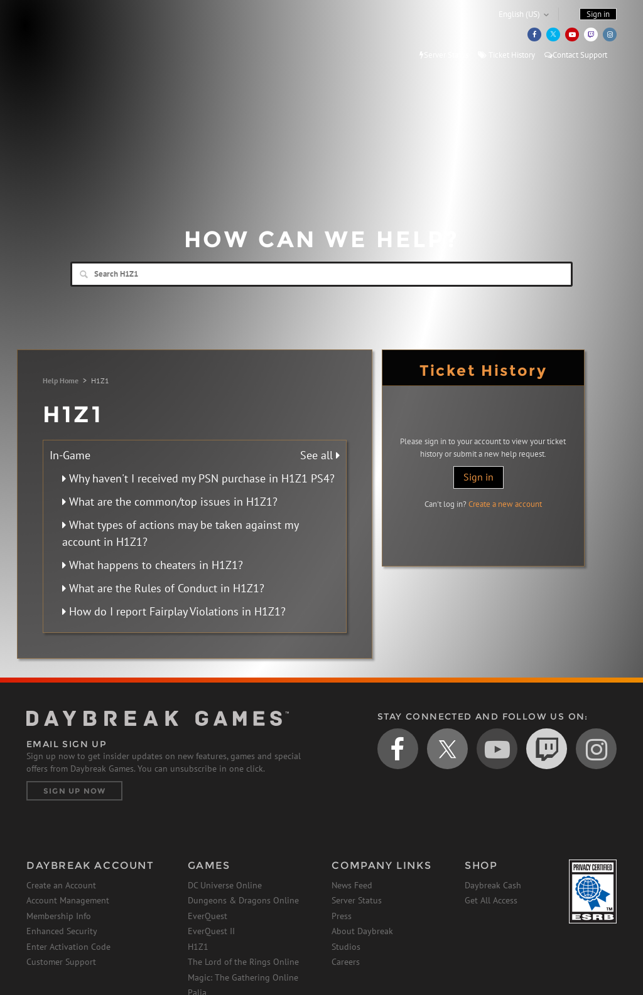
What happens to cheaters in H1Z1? (152, 565)
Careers (346, 961)
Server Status (443, 55)
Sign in (478, 477)
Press (342, 916)
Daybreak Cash (493, 885)
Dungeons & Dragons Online (243, 900)
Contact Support (575, 55)
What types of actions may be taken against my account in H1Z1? (180, 533)
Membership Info (58, 916)
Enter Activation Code (68, 946)
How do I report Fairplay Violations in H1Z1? (174, 611)
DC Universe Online (225, 885)
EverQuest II (211, 931)
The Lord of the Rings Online (243, 961)
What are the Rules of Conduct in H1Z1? (163, 588)
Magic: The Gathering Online (243, 977)
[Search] (321, 274)
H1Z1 (198, 946)
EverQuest (207, 916)
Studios (346, 946)
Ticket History (506, 55)
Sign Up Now (74, 790)
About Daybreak (362, 931)
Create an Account (61, 885)
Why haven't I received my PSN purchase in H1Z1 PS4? (198, 478)
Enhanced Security (61, 931)
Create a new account (505, 504)
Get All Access (491, 900)
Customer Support (61, 961)
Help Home (60, 380)
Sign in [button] (598, 14)
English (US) (519, 14)
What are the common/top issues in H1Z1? (170, 501)
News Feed (352, 885)
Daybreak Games (83, 35)
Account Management (67, 900)
